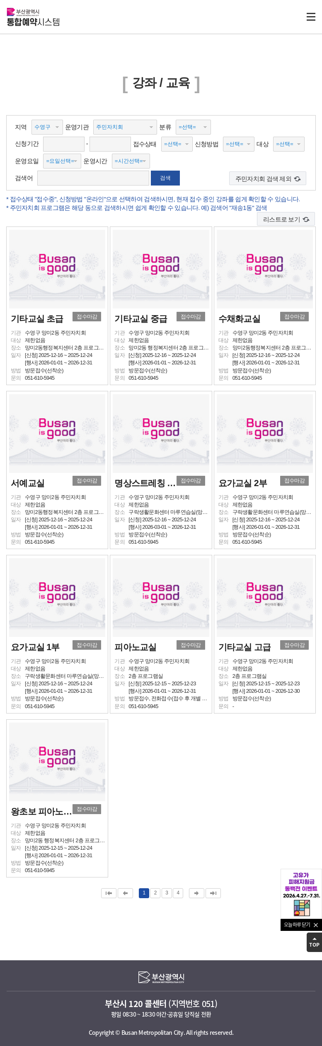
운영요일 (27, 160)
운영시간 (95, 160)
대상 (263, 143)
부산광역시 (23, 12)
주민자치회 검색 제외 (263, 178)
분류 (165, 126)
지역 (21, 126)
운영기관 (77, 126)
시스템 (33, 23)
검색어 (24, 177)
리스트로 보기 (281, 219)
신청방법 (206, 143)
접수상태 (145, 143)
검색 (165, 178)
